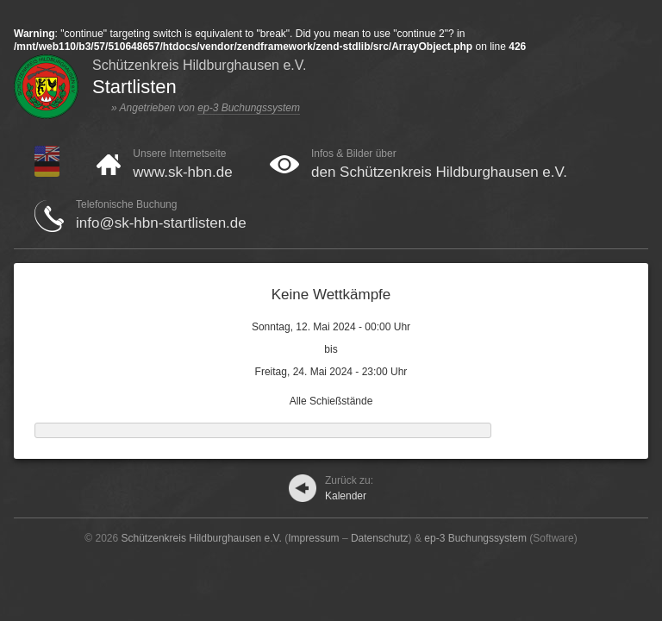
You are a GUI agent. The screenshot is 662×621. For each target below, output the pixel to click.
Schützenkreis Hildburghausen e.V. (202, 538)
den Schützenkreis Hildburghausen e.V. (439, 172)
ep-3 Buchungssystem (248, 108)
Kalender (349, 488)
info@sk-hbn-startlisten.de (161, 223)
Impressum (313, 538)
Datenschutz (380, 538)
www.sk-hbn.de (182, 172)
